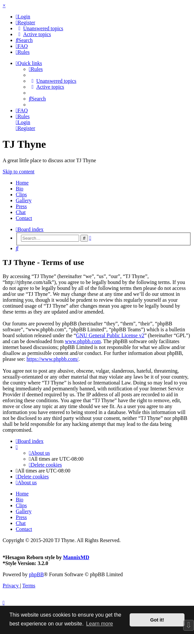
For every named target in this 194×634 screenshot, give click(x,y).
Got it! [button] (157, 620)
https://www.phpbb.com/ (52, 359)
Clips (21, 194)
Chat (21, 212)
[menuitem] (23, 16)
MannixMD (76, 557)
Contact (24, 218)
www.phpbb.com (83, 341)
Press (21, 206)
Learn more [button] (99, 623)
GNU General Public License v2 (110, 335)
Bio (19, 188)
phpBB (36, 574)
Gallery (24, 200)
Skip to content (18, 171)
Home (22, 183)
